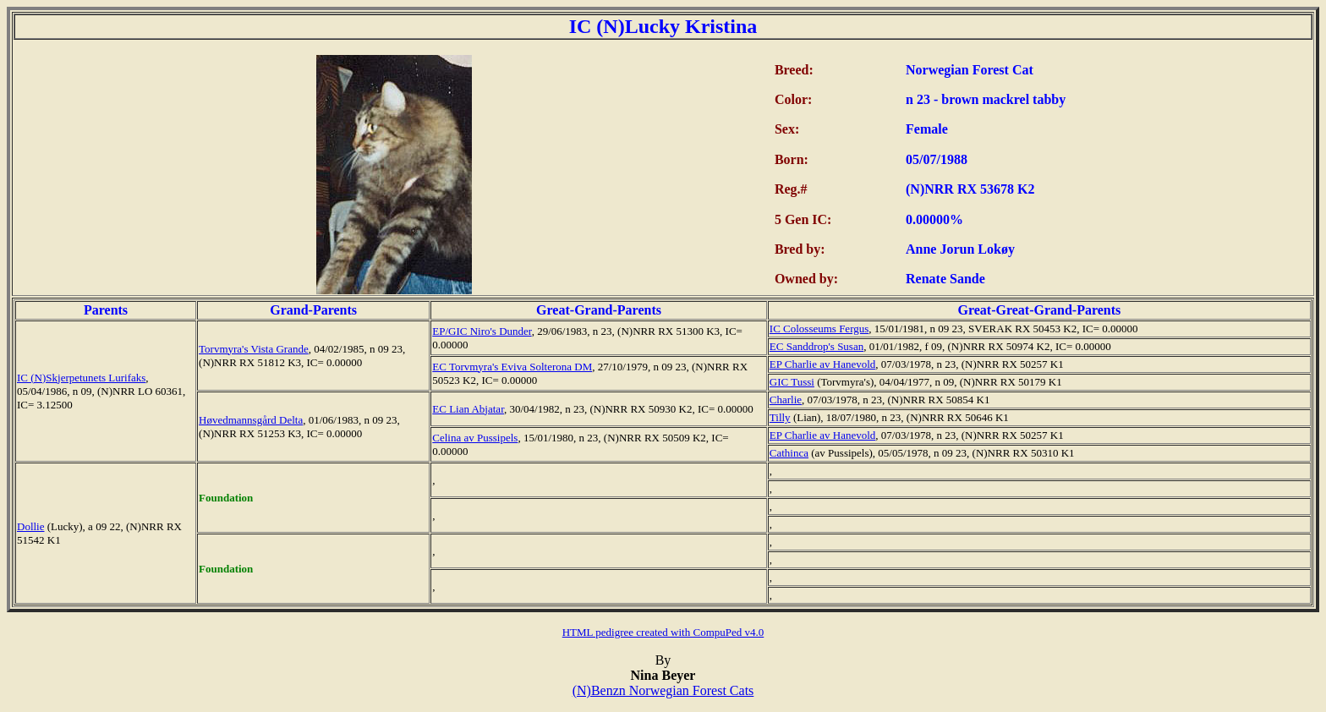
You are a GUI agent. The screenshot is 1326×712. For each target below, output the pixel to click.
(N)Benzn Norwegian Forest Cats (663, 690)
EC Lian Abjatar (468, 409)
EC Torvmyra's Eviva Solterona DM (512, 366)
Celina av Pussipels (475, 437)
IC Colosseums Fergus (819, 328)
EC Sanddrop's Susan (816, 346)
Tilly (780, 417)
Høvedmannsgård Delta (251, 420)
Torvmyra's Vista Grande (254, 348)
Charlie (786, 399)
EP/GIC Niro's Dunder (481, 331)
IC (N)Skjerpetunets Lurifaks (81, 377)
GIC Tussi (792, 381)
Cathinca (789, 452)
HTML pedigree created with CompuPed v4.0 (663, 632)
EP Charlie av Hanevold (823, 364)
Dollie (31, 526)
